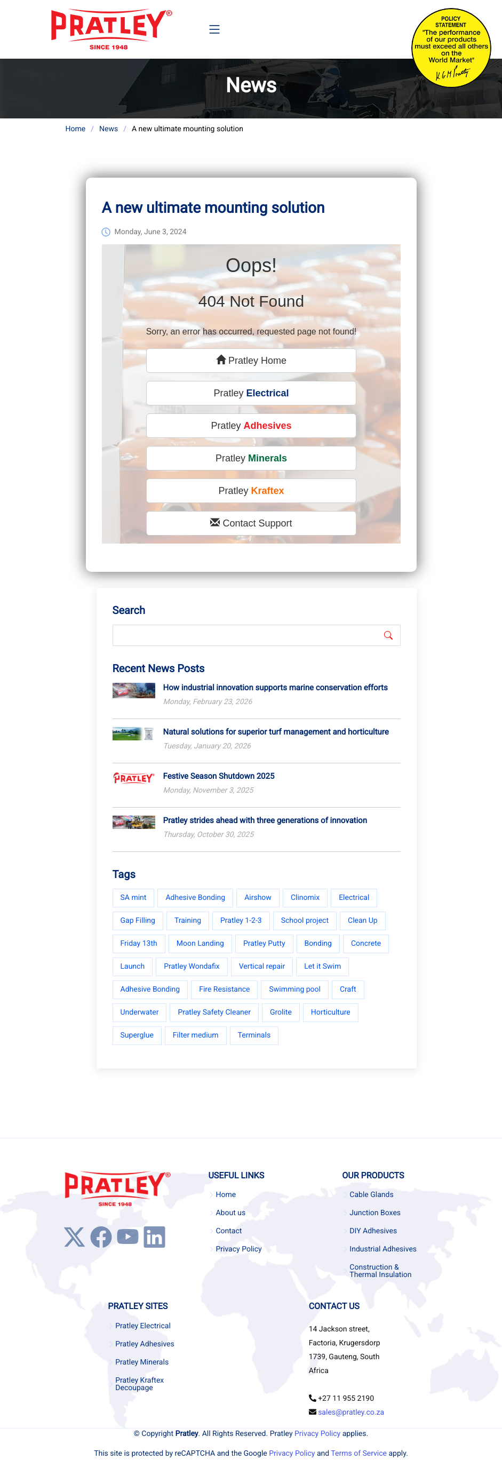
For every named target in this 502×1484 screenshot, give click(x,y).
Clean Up (363, 922)
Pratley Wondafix (191, 968)
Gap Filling (138, 922)
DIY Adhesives (373, 1231)
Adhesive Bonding (195, 899)
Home (76, 129)
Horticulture (330, 1014)
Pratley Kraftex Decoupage (139, 1384)
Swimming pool (295, 991)
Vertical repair (262, 968)
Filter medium (196, 1037)
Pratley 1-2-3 (241, 922)
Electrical (354, 899)
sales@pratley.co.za (351, 1412)
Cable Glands (371, 1195)
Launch (133, 968)
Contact (229, 1231)
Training (187, 922)
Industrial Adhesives (383, 1249)
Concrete (366, 945)
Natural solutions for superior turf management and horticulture (276, 733)
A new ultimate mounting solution (213, 210)
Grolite (281, 1014)
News (108, 129)
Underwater (140, 1014)
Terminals (254, 1037)
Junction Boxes (375, 1213)
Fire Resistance (224, 991)
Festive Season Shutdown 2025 (219, 778)
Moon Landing (200, 945)
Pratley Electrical (143, 1326)
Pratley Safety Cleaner (214, 1014)
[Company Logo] (111, 29)
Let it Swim (322, 968)
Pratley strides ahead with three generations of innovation (265, 822)
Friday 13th (139, 945)
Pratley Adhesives (144, 1344)
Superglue (137, 1037)
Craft (348, 991)
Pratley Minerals (142, 1362)
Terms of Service (359, 1453)
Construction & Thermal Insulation (380, 1271)
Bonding (318, 945)
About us (230, 1213)
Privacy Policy (238, 1249)
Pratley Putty (264, 945)
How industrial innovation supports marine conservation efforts (275, 689)
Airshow (258, 899)
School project (305, 922)
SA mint (134, 899)
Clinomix (305, 899)
